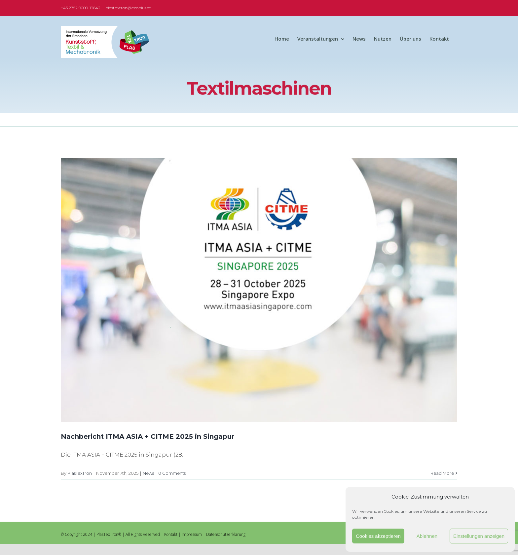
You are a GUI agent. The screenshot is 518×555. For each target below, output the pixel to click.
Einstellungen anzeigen (478, 536)
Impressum (192, 534)
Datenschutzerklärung (225, 534)
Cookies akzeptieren (378, 536)
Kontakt (170, 534)
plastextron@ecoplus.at (128, 7)
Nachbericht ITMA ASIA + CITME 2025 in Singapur (147, 436)
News (148, 473)
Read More (442, 473)
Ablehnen (427, 536)
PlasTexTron (79, 473)
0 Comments (172, 473)
